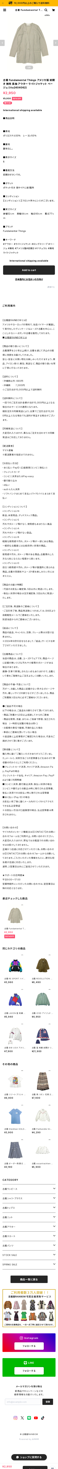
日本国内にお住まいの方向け (29, 279)
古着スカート (8, 1236)
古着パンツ (7, 1245)
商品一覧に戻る (29, 1279)
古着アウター (9, 1226)
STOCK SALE (9, 1255)
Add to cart (29, 270)
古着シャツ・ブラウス (12, 1198)
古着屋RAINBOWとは (16, 337)
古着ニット (7, 1217)
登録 (48, 1401)
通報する (51, 287)
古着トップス (8, 1208)
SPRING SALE (9, 1264)
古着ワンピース (9, 1189)
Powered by (29, 1439)
